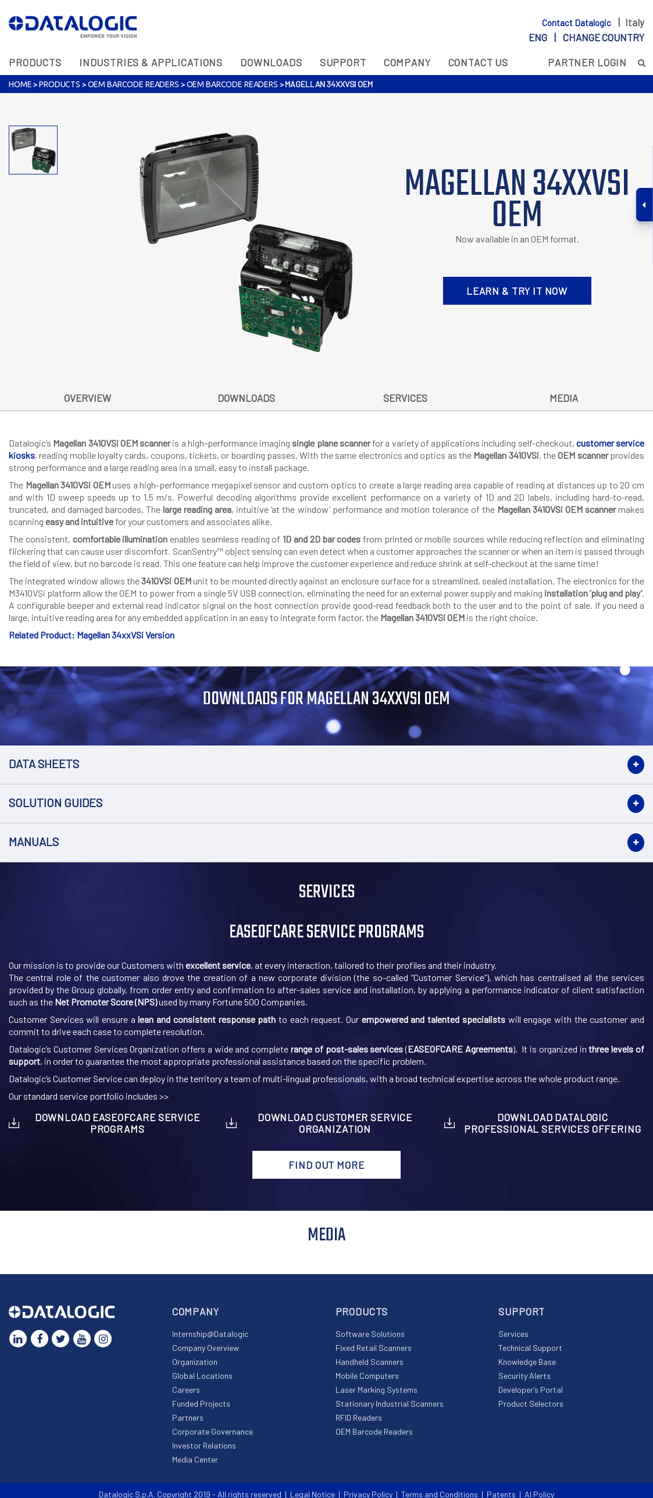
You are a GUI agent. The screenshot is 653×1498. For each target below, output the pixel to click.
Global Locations (202, 1376)
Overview (87, 398)
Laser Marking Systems (377, 1389)
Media (563, 398)
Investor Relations (204, 1445)
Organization (194, 1362)
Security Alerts (524, 1376)
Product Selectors (530, 1403)
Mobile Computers (367, 1376)
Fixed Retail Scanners (374, 1348)
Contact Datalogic (577, 22)
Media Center (195, 1459)
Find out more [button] (326, 1165)
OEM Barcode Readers (133, 84)
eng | (586, 37)
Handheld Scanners (370, 1362)
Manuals (34, 841)
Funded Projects (201, 1403)
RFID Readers (359, 1417)
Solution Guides (55, 802)
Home (20, 84)
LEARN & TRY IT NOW (517, 291)
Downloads (271, 62)
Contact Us (478, 62)
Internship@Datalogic (210, 1334)
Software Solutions (370, 1334)
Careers (186, 1389)
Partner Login (587, 62)
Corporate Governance (212, 1431)
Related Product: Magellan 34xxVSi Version (91, 634)
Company (407, 62)
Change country (603, 37)
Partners (188, 1417)
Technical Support (530, 1348)
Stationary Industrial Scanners (390, 1403)
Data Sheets (44, 764)
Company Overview (205, 1348)
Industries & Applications (151, 62)
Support (343, 62)
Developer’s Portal (530, 1389)
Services (405, 398)
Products (35, 62)
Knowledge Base (527, 1362)
